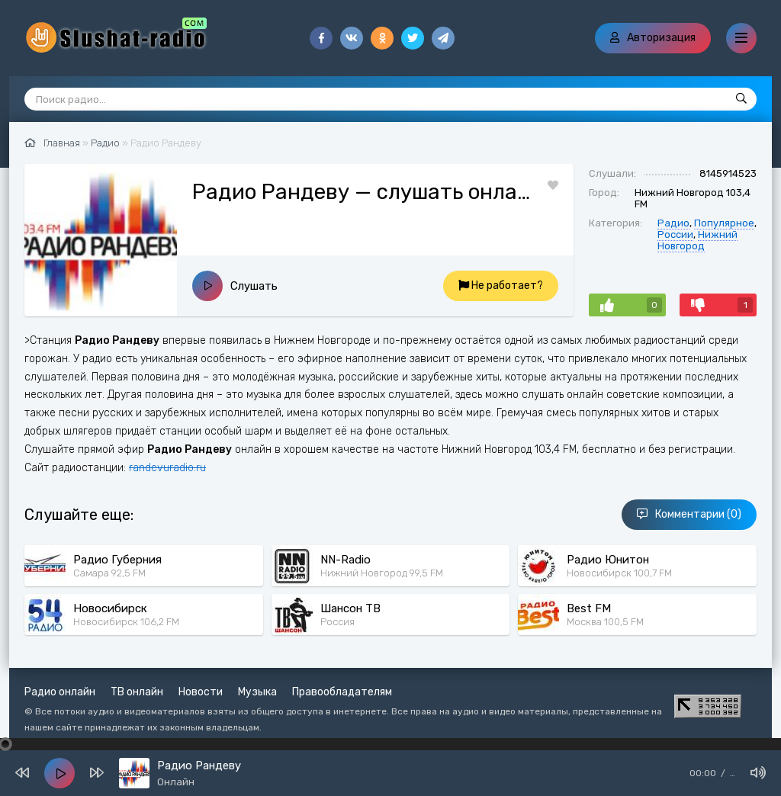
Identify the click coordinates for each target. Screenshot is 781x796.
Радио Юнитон (608, 560)
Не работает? (500, 285)
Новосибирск (110, 608)
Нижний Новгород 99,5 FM (381, 573)
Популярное (724, 223)
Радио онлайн (59, 691)
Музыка (257, 691)
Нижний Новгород (697, 240)
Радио (673, 223)
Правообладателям (342, 691)
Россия (337, 621)
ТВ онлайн (137, 691)
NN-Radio (345, 560)
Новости (200, 691)
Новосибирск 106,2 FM (126, 621)
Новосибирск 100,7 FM (619, 573)
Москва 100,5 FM (605, 621)
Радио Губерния (117, 560)
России (675, 234)
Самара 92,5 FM (109, 573)
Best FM (589, 608)
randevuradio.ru (167, 467)
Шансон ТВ (350, 608)
